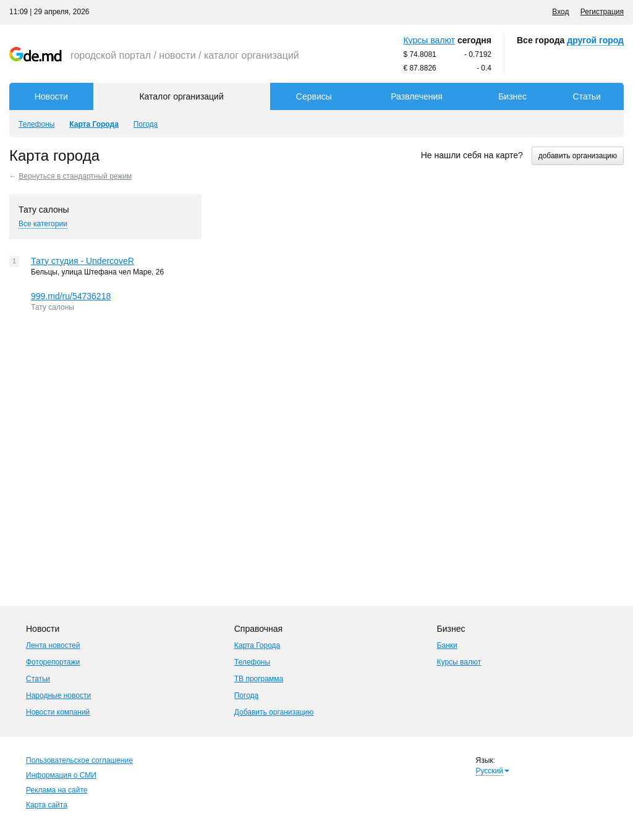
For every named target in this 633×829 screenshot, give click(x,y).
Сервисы (314, 96)
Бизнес (512, 96)
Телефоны (252, 662)
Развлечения (417, 96)
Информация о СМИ (61, 775)
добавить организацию (577, 155)
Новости (51, 96)
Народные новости (58, 695)
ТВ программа (258, 678)
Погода (246, 695)
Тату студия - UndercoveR (82, 261)
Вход (560, 11)
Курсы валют (429, 40)
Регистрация (602, 11)
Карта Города (257, 645)
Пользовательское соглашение (79, 760)
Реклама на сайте (57, 790)
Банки (447, 645)
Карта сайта (46, 805)
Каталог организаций (181, 96)
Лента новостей (53, 645)
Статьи (587, 96)
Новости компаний (58, 712)
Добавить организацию (274, 712)
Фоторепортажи (53, 662)
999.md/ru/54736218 (71, 296)
